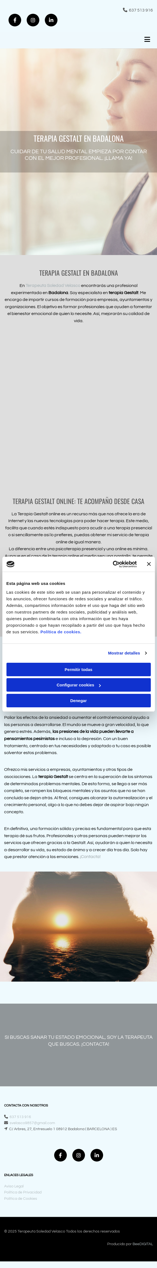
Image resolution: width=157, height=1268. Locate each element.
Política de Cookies (20, 1199)
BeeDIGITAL (143, 1244)
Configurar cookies (79, 685)
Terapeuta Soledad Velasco (53, 285)
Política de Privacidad (23, 1192)
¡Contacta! (90, 857)
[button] (128, 40)
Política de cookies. (60, 631)
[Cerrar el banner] (149, 564)
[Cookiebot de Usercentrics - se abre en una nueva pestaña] (113, 564)
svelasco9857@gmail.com (32, 1123)
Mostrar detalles (124, 653)
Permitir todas (78, 669)
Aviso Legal (14, 1186)
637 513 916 (141, 10)
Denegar (78, 700)
